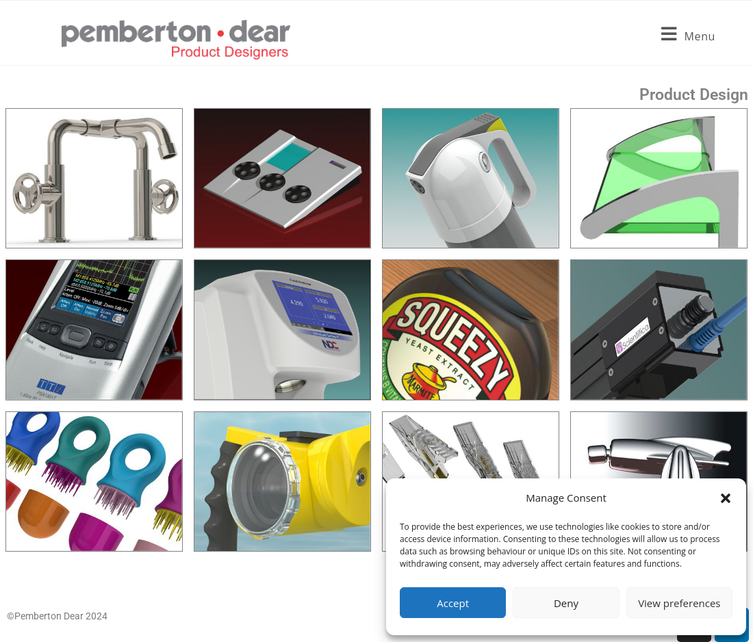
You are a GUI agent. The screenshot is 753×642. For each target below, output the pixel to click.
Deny (566, 603)
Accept (453, 603)
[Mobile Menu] (688, 39)
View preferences (679, 603)
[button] (725, 498)
